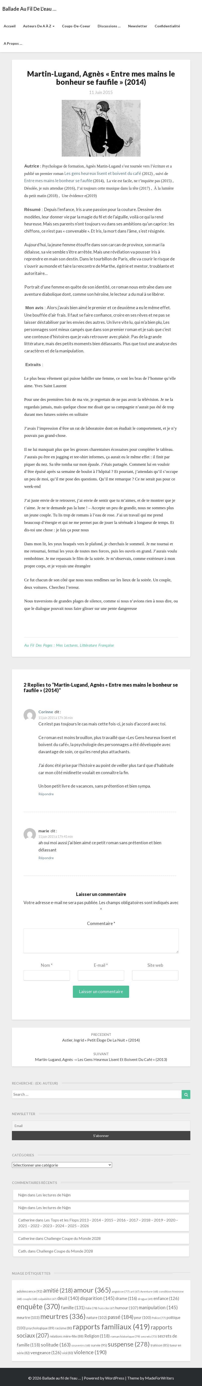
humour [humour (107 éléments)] (126, 1307)
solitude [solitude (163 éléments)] (56, 1344)
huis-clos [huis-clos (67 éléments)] (106, 1308)
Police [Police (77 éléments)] (159, 1318)
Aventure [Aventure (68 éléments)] (149, 1291)
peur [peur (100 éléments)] (142, 1317)
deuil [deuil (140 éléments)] (68, 1298)
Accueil (10, 26)
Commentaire (101, 923)
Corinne (45, 711)
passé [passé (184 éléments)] (120, 1317)
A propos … (13, 43)
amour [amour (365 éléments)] (92, 1290)
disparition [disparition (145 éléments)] (97, 1298)
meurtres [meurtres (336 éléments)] (63, 1316)
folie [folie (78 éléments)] (91, 1308)
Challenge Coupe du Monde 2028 (72, 1238)
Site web (155, 965)
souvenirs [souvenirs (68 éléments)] (80, 1345)
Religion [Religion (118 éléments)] (97, 1336)
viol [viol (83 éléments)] (67, 1353)
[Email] (101, 1126)
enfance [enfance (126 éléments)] (166, 1298)
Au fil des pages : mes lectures (51, 645)
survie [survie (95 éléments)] (99, 1345)
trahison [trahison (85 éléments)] (159, 1345)
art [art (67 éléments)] (135, 1291)
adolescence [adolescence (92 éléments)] (29, 1291)
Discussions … (109, 26)
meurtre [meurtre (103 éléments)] (28, 1317)
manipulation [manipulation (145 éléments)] (158, 1307)
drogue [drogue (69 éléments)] (145, 1299)
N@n (22, 1194)
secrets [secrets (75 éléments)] (149, 1336)
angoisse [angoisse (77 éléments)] (121, 1291)
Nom (47, 965)
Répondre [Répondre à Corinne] (46, 794)
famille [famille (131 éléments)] (73, 1307)
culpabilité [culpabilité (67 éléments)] (47, 1299)
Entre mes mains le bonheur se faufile (58, 180)
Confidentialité (167, 26)
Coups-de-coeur (76, 26)
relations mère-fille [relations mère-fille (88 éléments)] (67, 1336)
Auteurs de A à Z (39, 26)
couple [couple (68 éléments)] (30, 1299)
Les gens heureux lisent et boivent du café (102, 173)
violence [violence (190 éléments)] (90, 1352)
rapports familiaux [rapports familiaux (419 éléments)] (111, 1326)
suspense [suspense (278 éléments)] (129, 1344)
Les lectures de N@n (53, 1194)
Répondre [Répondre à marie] (46, 858)
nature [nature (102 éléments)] (97, 1317)
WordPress (114, 1378)
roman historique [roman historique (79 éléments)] (125, 1336)
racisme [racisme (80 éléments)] (63, 1328)
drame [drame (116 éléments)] (126, 1298)
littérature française (97, 645)
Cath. (22, 1251)
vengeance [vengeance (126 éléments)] (45, 1352)
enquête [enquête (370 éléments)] (38, 1306)
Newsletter (137, 26)
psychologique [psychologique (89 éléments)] (40, 1328)
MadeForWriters (159, 1378)
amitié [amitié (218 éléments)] (58, 1290)
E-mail (101, 965)
